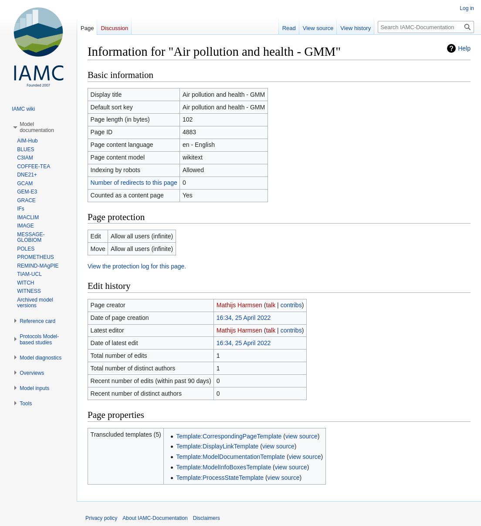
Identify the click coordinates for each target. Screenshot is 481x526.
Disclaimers (206, 518)
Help (464, 48)
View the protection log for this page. (137, 266)
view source (301, 436)
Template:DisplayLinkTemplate (217, 446)
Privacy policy (101, 518)
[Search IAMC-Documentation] (426, 27)
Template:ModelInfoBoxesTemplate (223, 467)
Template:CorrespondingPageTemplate (228, 436)
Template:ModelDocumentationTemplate (230, 456)
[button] (37, 127)
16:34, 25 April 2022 (244, 317)
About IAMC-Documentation (154, 518)
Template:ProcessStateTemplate (220, 477)
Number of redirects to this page (134, 182)
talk (270, 305)
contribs (291, 305)
